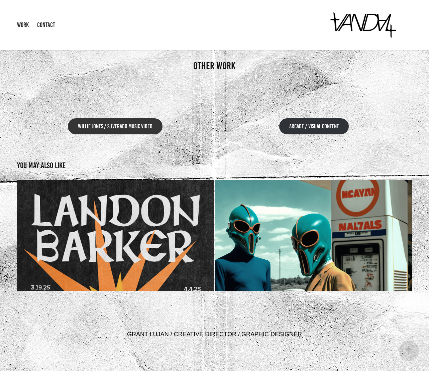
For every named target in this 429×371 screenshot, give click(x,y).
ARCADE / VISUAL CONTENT (314, 126)
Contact (46, 24)
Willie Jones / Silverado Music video (115, 126)
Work (23, 24)
